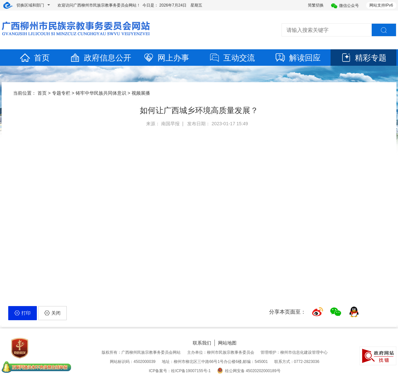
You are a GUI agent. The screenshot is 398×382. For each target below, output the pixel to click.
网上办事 (166, 57)
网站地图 (227, 343)
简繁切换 (316, 5)
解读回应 (298, 57)
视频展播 (141, 93)
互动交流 (232, 57)
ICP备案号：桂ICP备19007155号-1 (180, 371)
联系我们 (202, 343)
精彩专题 (363, 57)
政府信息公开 (100, 57)
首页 (34, 57)
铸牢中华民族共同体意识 (101, 93)
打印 (22, 313)
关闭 (52, 313)
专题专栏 (61, 93)
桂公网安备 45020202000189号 (249, 371)
